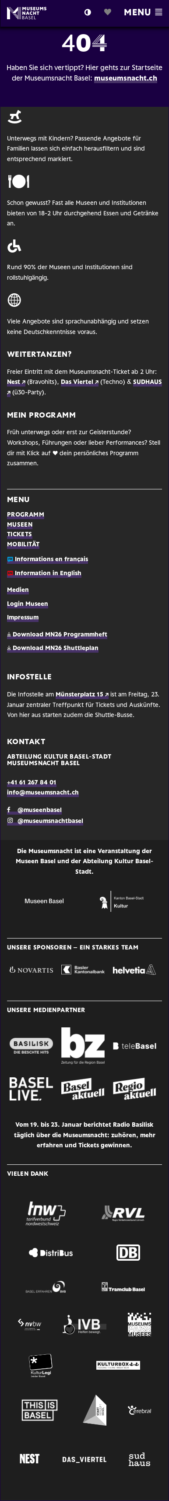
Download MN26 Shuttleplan (53, 648)
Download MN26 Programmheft (57, 635)
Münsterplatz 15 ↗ (82, 695)
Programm (25, 515)
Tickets (19, 535)
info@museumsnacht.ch (43, 793)
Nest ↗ (16, 382)
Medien (18, 590)
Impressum (23, 618)
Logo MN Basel (36, 13)
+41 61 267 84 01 (31, 783)
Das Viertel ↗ (80, 382)
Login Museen (27, 604)
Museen (19, 525)
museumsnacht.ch (125, 78)
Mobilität (23, 545)
